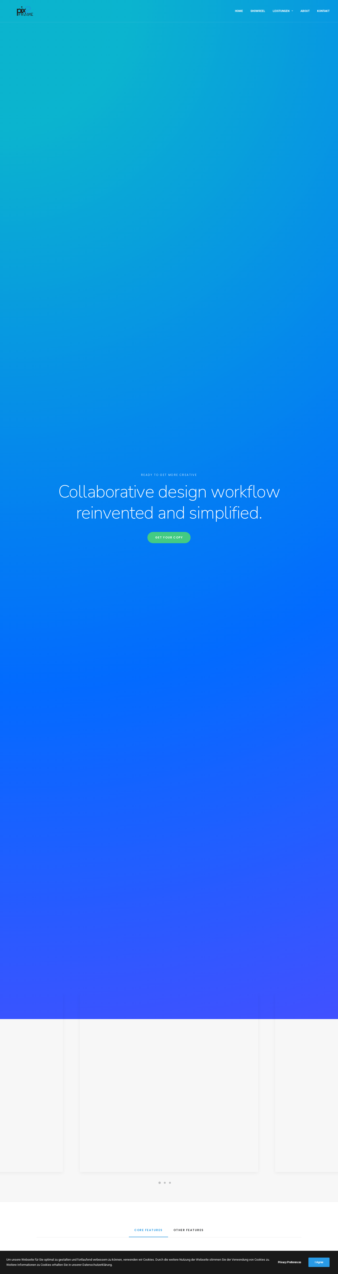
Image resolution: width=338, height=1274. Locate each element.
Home (239, 9)
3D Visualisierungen (57, 1230)
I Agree (319, 1262)
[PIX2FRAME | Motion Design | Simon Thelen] (16, 9)
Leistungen (283, 9)
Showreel (257, 9)
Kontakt (323, 9)
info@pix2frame (265, 1244)
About (305, 9)
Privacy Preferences (289, 1262)
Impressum (51, 1237)
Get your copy (169, 108)
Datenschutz (51, 1245)
